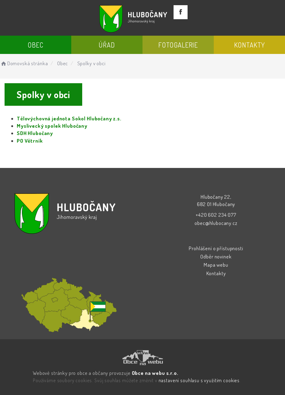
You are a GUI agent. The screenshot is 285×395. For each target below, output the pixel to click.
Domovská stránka (24, 63)
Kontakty (249, 45)
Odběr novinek (215, 256)
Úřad (107, 45)
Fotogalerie (178, 45)
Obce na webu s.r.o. (155, 373)
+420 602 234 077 (216, 215)
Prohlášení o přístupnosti (216, 248)
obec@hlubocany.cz (216, 223)
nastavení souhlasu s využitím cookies (199, 380)
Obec (35, 45)
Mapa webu (216, 265)
